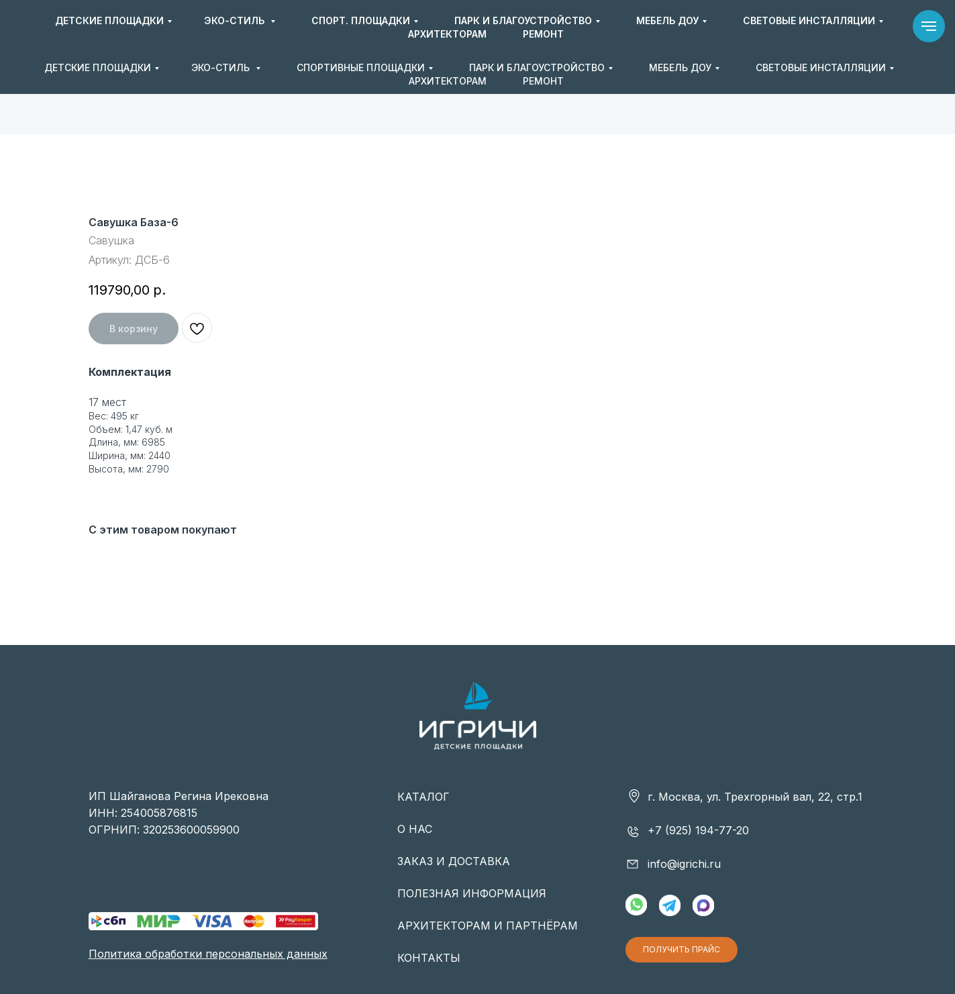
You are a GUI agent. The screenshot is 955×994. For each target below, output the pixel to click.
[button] (836, 27)
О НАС (414, 829)
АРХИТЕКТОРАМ (448, 81)
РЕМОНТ (543, 81)
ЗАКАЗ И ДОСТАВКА (453, 861)
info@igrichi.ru (745, 26)
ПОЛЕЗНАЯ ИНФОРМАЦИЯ (471, 893)
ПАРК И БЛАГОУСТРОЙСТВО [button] (537, 67)
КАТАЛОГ (423, 796)
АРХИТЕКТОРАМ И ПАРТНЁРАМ (487, 925)
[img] (477, 27)
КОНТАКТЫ (428, 957)
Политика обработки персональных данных (208, 953)
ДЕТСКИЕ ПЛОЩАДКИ (97, 67)
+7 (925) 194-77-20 (612, 26)
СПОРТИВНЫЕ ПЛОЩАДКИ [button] (361, 67)
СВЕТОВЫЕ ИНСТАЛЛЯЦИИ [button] (821, 67)
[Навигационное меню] (928, 26)
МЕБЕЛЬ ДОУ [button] (680, 67)
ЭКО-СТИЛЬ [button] (221, 67)
